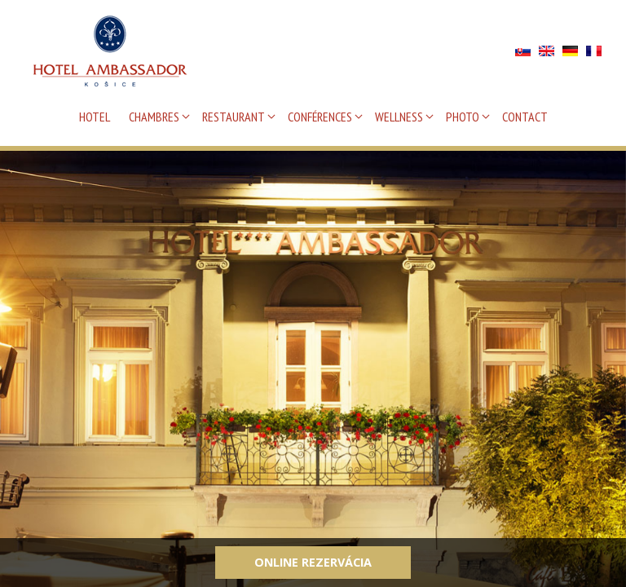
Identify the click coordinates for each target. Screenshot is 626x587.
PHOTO (462, 116)
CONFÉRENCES (320, 116)
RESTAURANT (233, 116)
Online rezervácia (313, 562)
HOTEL (94, 116)
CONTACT (525, 116)
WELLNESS (399, 116)
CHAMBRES (154, 116)
